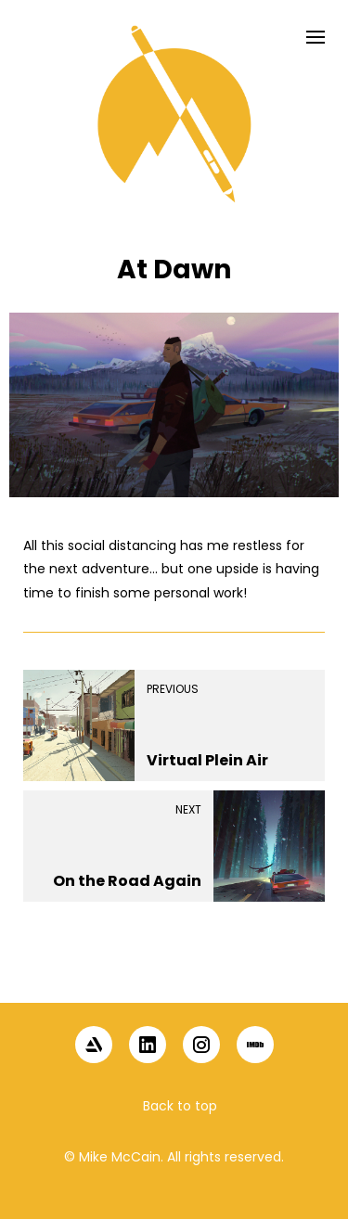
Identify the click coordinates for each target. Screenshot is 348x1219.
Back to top (180, 1106)
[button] (174, 970)
